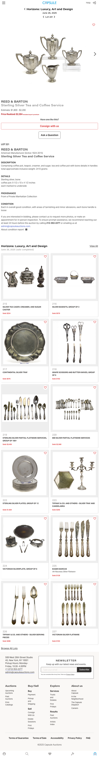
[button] (3, 3)
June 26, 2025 (49, 12)
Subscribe (84, 669)
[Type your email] (59, 669)
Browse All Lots (9, 648)
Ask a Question (49, 135)
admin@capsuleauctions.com (15, 226)
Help (88, 2)
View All (94, 246)
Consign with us (49, 126)
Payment (31, 694)
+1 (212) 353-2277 (13, 669)
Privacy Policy (70, 674)
